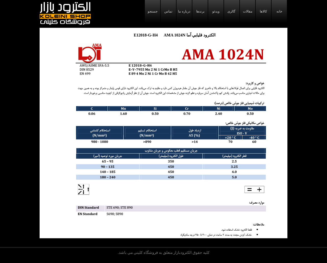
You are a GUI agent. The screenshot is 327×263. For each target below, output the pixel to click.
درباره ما (184, 11)
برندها (200, 11)
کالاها (263, 11)
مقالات (247, 11)
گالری (231, 11)
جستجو (153, 11)
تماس (168, 11)
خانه (279, 11)
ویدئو (215, 11)
